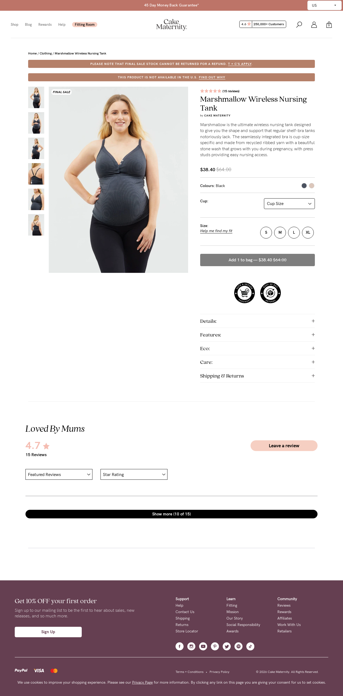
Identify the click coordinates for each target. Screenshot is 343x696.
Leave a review (284, 446)
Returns (182, 624)
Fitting (231, 605)
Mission (232, 612)
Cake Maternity (217, 115)
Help (62, 25)
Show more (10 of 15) (171, 514)
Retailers (284, 631)
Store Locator (187, 631)
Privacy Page (142, 682)
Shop (14, 25)
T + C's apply (239, 64)
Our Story (234, 618)
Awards (232, 631)
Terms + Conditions (189, 672)
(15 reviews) (230, 91)
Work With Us (289, 624)
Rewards (45, 25)
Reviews (283, 605)
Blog (28, 25)
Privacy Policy (219, 672)
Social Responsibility (243, 624)
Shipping (183, 618)
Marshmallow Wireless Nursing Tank (80, 53)
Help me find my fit (216, 231)
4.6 (263, 24)
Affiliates (284, 618)
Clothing (46, 53)
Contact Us (185, 612)
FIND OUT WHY (212, 77)
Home (32, 53)
